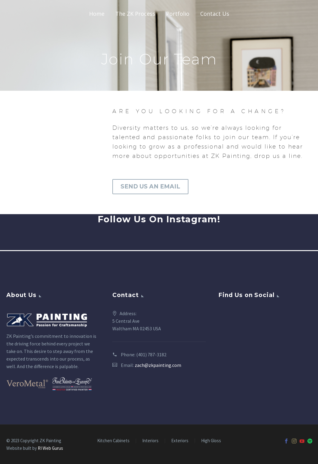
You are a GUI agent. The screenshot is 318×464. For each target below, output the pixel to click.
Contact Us (214, 13)
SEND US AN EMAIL (150, 186)
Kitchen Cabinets (113, 441)
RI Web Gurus (50, 448)
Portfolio (177, 13)
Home (96, 13)
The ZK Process (135, 13)
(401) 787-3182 (151, 354)
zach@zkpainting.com (158, 365)
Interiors (150, 441)
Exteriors (179, 441)
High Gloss (211, 441)
